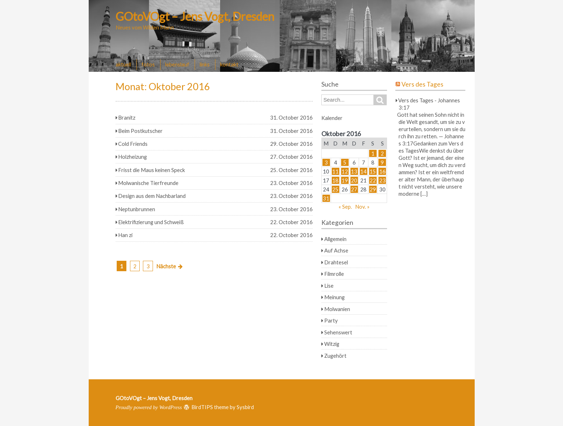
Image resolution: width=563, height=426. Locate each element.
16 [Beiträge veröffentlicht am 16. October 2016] (382, 171)
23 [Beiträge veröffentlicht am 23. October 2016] (382, 180)
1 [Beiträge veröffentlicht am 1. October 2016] (372, 153)
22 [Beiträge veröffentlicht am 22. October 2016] (372, 180)
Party (331, 320)
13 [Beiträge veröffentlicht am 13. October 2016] (354, 171)
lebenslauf (177, 64)
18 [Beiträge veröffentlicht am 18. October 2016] (335, 180)
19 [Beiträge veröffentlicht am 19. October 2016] (344, 180)
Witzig (331, 344)
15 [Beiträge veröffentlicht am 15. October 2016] (372, 171)
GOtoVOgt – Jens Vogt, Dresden (195, 16)
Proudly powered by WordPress (149, 407)
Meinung (334, 297)
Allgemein (335, 239)
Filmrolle (334, 273)
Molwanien (337, 309)
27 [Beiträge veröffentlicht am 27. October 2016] (354, 189)
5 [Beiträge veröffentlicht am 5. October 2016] (344, 162)
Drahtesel (336, 262)
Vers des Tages (422, 84)
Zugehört (335, 355)
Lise (329, 285)
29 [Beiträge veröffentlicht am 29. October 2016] (372, 189)
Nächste (166, 266)
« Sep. (345, 206)
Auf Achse (336, 250)
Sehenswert (338, 332)
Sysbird (245, 407)
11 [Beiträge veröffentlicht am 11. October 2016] (335, 171)
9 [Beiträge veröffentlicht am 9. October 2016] (382, 162)
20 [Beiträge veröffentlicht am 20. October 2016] (354, 180)
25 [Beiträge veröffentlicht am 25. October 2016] (335, 189)
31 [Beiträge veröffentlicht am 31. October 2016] (326, 198)
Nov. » (362, 206)
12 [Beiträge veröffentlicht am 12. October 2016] (344, 171)
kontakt (229, 64)
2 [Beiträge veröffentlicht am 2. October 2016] (382, 153)
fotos (148, 64)
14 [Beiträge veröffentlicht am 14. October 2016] (363, 171)
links (205, 64)
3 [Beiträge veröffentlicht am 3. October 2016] (326, 162)
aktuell (123, 64)
